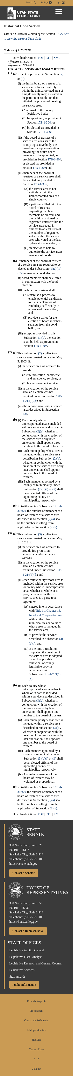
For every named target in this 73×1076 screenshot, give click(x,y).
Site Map (36, 1039)
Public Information (24, 984)
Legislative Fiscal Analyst (25, 956)
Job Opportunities (36, 1030)
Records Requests (36, 1001)
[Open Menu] (58, 11)
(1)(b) (41, 337)
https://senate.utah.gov (23, 863)
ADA (36, 1059)
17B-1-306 (44, 131)
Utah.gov (36, 1068)
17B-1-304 (44, 122)
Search (31, 2)
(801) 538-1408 (33, 859)
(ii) (54, 489)
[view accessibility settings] (46, 2)
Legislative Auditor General (26, 950)
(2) (61, 74)
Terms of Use (36, 1049)
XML (56, 57)
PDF (40, 57)
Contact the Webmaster (36, 1020)
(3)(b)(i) (43, 758)
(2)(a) (39, 431)
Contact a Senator (23, 873)
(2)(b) (53, 527)
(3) (23, 78)
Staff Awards (17, 976)
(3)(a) (39, 700)
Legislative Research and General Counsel (35, 963)
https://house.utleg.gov (23, 921)
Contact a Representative (28, 931)
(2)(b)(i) (43, 489)
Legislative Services (21, 970)
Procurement (36, 1010)
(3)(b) (53, 808)
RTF (48, 57)
